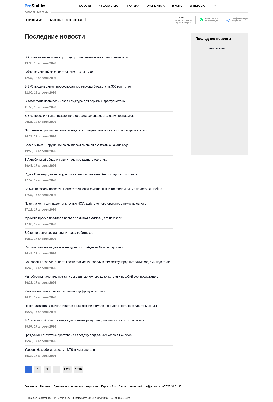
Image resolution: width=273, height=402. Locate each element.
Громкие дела (33, 19)
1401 (181, 17)
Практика (132, 5)
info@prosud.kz (153, 386)
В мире (177, 5)
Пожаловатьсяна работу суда (211, 19)
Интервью (197, 5)
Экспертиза (156, 5)
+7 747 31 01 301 (172, 386)
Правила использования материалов (75, 386)
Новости (84, 5)
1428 (67, 369)
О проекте (31, 386)
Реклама (45, 386)
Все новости (217, 48)
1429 (78, 369)
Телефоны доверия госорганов (239, 19)
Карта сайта (108, 386)
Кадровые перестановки (66, 19)
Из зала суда (108, 5)
